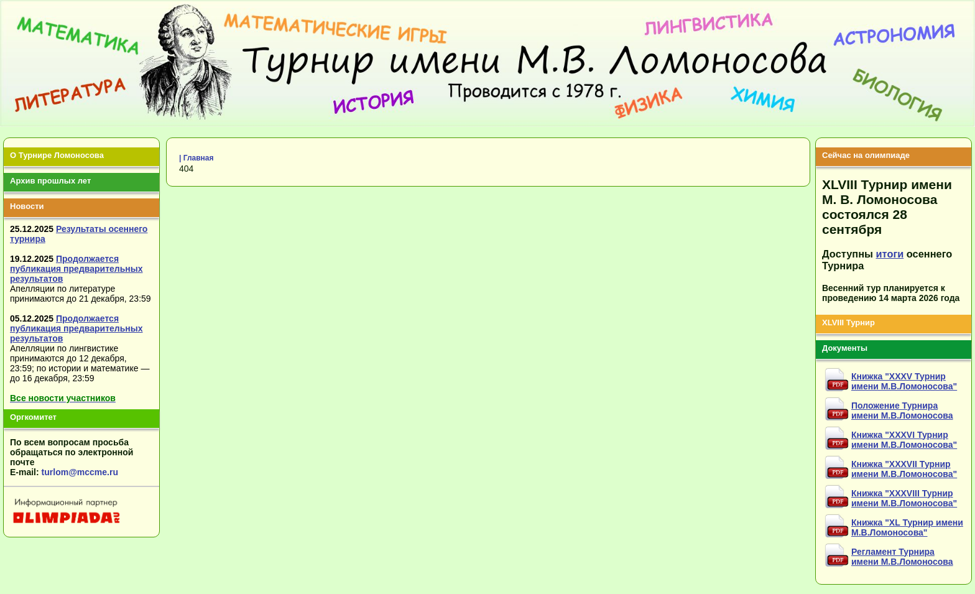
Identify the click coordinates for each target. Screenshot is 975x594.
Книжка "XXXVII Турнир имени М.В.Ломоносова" (904, 469)
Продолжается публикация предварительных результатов (76, 269)
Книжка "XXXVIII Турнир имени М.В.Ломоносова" (904, 498)
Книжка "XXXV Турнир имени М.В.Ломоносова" (904, 381)
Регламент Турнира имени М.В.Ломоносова (902, 557)
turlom (55, 472)
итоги (890, 253)
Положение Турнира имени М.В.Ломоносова (902, 410)
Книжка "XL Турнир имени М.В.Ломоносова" (907, 527)
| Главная (196, 158)
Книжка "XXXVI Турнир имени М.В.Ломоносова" (904, 440)
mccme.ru (97, 472)
